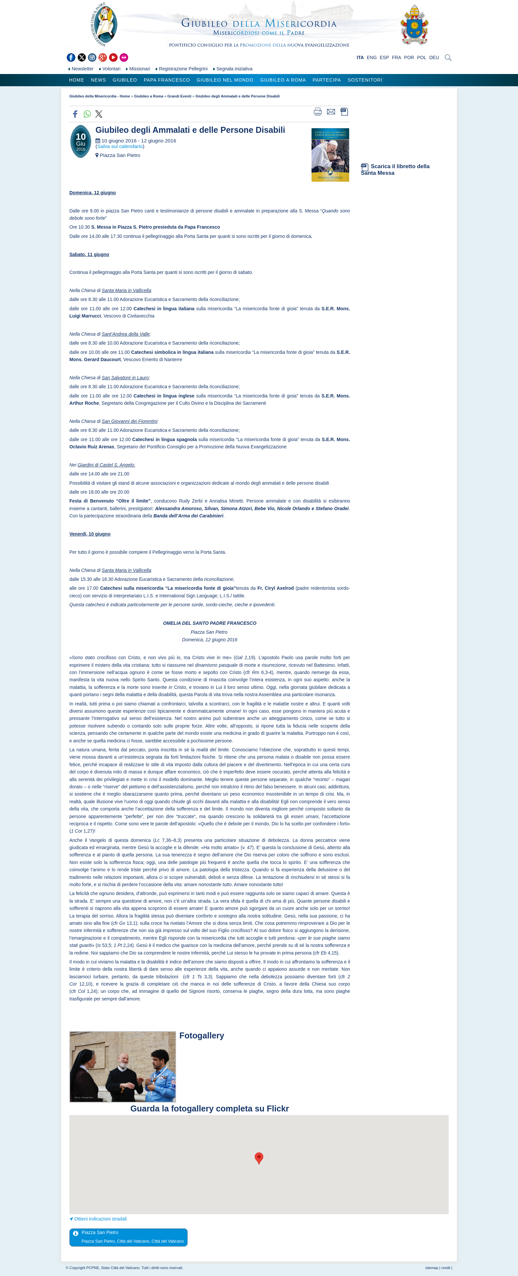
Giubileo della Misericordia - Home (99, 96)
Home (76, 80)
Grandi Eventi (179, 96)
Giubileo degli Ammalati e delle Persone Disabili (238, 96)
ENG (372, 57)
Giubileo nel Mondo (225, 80)
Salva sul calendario (120, 146)
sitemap (431, 1268)
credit (445, 1268)
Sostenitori (365, 80)
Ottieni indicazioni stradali (100, 1218)
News (98, 80)
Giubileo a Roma (283, 80)
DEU (434, 57)
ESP (384, 57)
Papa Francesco (167, 80)
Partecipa (327, 80)
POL (421, 57)
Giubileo (125, 80)
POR (409, 57)
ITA (360, 57)
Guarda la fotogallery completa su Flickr (209, 1108)
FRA (396, 57)
